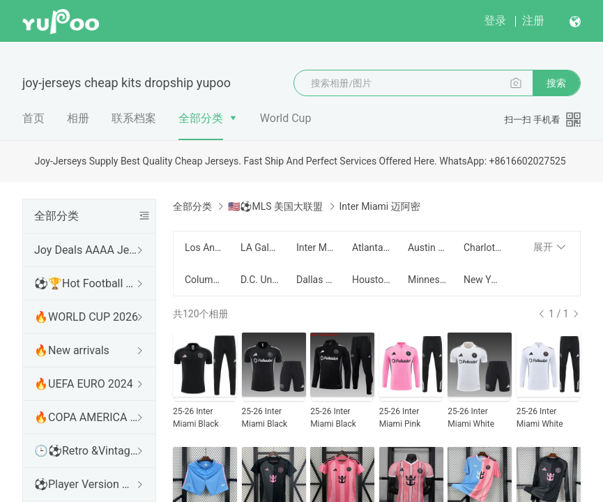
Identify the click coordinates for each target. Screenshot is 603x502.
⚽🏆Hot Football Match (86, 283)
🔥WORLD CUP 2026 (86, 317)
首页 (33, 118)
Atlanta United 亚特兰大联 (371, 247)
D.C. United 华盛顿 (260, 279)
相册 (78, 118)
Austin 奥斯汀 (427, 247)
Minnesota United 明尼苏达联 (427, 279)
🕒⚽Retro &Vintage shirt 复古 (86, 450)
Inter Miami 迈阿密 (315, 247)
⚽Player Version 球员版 (86, 484)
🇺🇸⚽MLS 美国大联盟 (275, 206)
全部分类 (200, 118)
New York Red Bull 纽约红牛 (483, 279)
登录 (495, 20)
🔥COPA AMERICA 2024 (86, 417)
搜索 (556, 83)
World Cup (286, 118)
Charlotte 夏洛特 (483, 247)
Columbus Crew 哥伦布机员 (204, 279)
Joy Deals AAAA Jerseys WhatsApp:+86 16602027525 (86, 250)
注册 (533, 20)
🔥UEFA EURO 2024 (83, 383)
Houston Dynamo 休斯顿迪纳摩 (371, 279)
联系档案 (134, 118)
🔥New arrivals (71, 350)
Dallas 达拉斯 (315, 279)
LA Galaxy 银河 (260, 247)
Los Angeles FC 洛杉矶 (204, 247)
